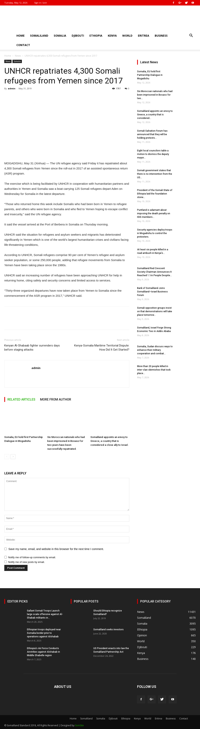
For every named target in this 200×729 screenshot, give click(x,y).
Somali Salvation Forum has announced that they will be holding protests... (152, 134)
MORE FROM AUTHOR (55, 399)
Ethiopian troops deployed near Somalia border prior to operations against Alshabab (44, 633)
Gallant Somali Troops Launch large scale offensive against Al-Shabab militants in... (45, 614)
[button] (191, 36)
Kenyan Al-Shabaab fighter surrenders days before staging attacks (32, 347)
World (127, 35)
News (18, 55)
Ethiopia (95, 35)
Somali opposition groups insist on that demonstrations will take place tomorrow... (154, 311)
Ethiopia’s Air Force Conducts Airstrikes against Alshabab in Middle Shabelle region (43, 652)
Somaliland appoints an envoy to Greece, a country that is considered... (155, 114)
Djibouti (78, 35)
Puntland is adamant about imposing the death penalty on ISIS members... (153, 213)
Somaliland (39, 35)
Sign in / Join (40, 2)
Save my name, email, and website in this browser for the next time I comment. (56, 549)
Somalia (60, 35)
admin (11, 88)
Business (161, 35)
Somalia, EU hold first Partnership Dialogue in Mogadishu (149, 75)
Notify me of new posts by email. (26, 562)
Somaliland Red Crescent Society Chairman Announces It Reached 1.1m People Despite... (154, 272)
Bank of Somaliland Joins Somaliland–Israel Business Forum (152, 292)
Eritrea (143, 35)
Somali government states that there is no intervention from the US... (154, 174)
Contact (23, 45)
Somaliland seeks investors (108, 629)
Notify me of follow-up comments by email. (32, 557)
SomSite (79, 725)
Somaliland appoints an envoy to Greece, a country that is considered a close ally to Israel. (109, 441)
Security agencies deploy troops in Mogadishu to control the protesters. (154, 233)
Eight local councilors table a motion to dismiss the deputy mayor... (153, 154)
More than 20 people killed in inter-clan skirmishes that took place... (154, 370)
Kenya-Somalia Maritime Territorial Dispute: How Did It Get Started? (101, 347)
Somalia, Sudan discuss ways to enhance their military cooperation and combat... (155, 350)
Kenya (112, 35)
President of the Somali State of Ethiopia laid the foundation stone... (154, 194)
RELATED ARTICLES (21, 399)
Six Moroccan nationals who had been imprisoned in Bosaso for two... (154, 95)
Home (20, 35)
